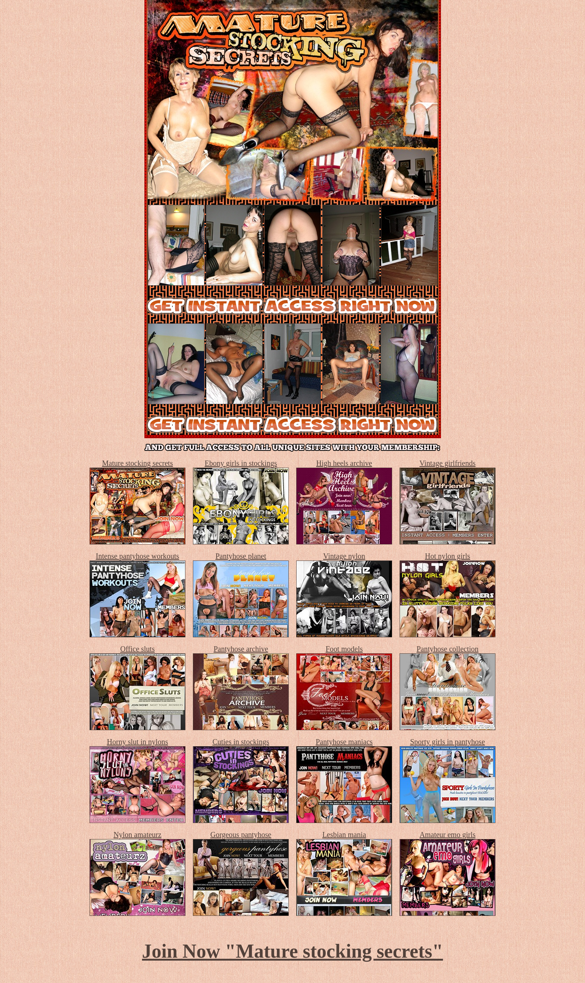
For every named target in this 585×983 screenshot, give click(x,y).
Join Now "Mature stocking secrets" (292, 951)
